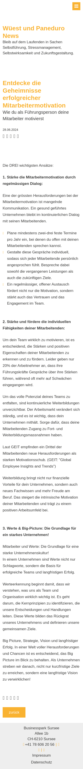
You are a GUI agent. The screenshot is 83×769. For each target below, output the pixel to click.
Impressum (41, 755)
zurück (14, 712)
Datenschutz (41, 762)
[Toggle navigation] (76, 6)
